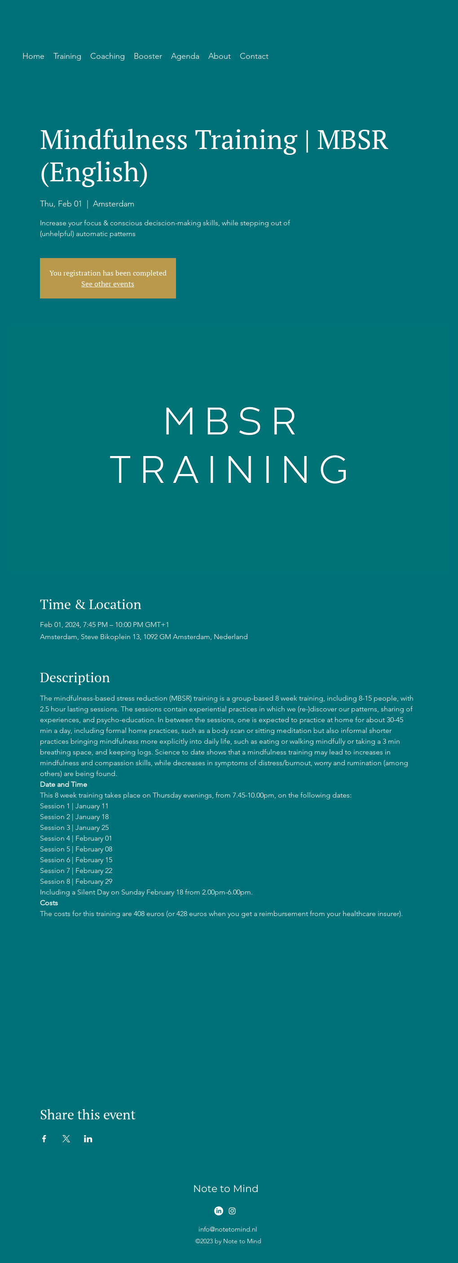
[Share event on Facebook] (44, 1138)
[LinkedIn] (218, 1210)
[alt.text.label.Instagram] (232, 1210)
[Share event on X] (66, 1138)
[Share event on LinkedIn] (88, 1138)
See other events (107, 284)
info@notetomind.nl (227, 1229)
